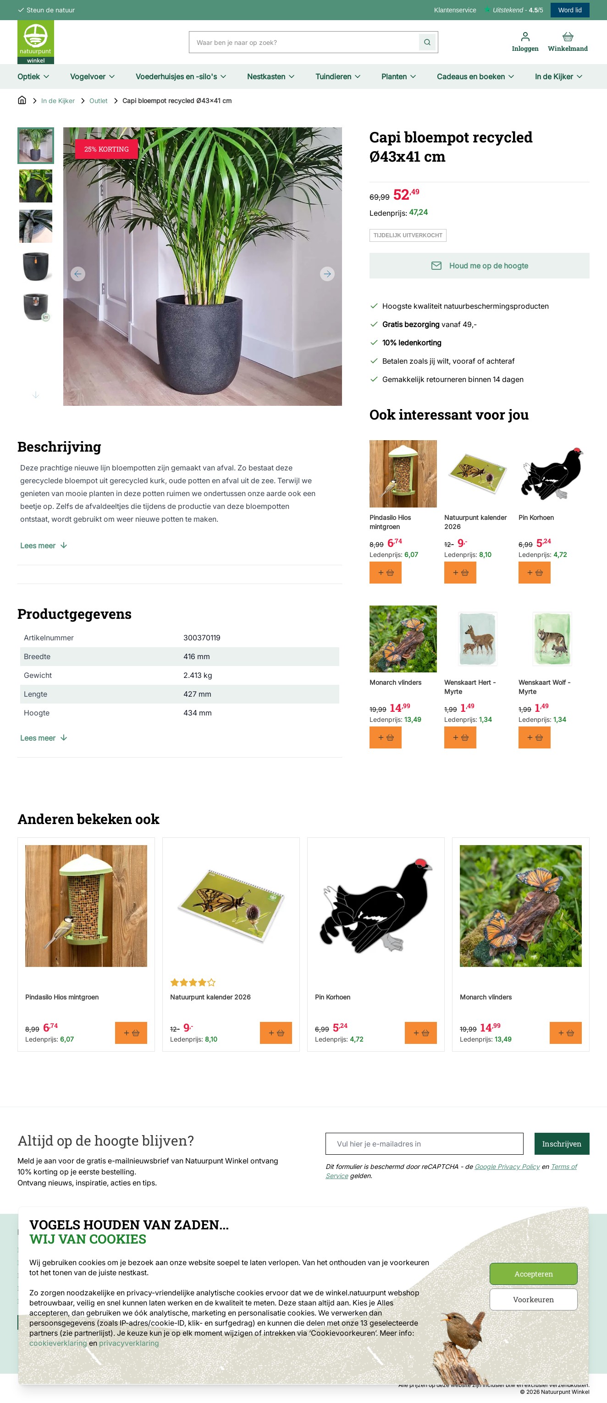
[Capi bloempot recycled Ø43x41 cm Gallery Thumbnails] (35, 266)
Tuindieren (338, 76)
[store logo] (35, 42)
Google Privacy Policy (507, 1166)
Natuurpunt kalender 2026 (475, 521)
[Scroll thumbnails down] (35, 395)
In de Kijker (559, 76)
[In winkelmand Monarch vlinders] (386, 738)
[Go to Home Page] (22, 100)
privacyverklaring (129, 1343)
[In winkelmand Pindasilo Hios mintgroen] (386, 573)
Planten (399, 76)
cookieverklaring (59, 1343)
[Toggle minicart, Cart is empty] (568, 42)
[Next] (327, 274)
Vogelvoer (93, 76)
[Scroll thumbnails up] (35, 138)
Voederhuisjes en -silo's (182, 76)
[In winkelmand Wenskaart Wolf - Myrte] (535, 738)
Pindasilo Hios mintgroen (390, 521)
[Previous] (78, 274)
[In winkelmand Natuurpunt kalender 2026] (460, 573)
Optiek (34, 76)
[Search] (427, 42)
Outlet (98, 100)
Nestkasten (271, 76)
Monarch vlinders (395, 683)
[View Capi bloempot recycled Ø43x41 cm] (35, 145)
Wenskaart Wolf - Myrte (544, 687)
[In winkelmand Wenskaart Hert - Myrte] (460, 738)
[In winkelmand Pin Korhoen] (535, 573)
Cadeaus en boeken (476, 76)
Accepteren (533, 1273)
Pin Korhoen (536, 517)
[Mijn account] (525, 42)
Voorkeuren (533, 1299)
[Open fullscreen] (202, 266)
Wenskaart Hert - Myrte (470, 687)
